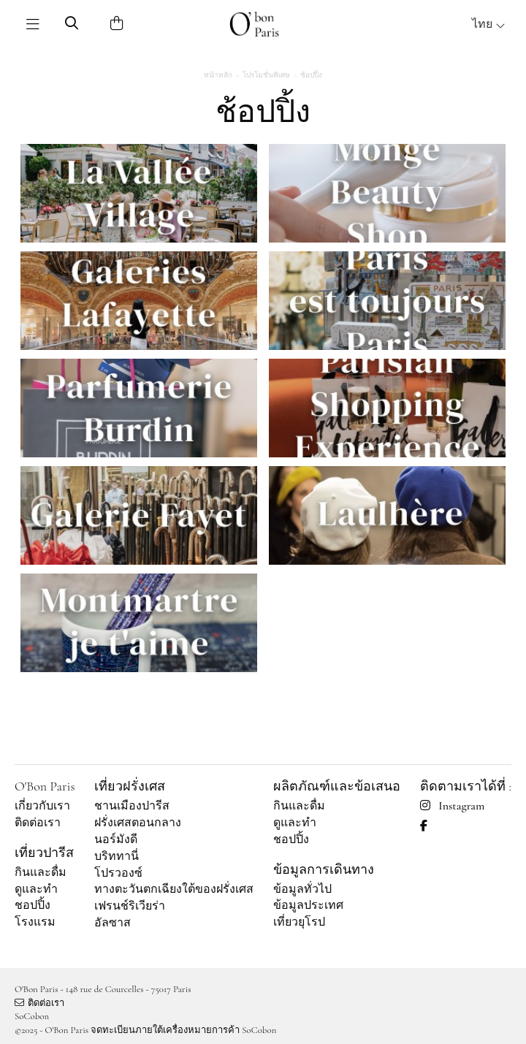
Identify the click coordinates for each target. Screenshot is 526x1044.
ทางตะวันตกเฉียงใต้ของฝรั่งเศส (174, 889)
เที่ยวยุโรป (299, 922)
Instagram (452, 806)
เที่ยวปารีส (44, 853)
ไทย (489, 24)
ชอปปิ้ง (32, 905)
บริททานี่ (116, 856)
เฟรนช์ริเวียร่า (129, 906)
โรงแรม (35, 922)
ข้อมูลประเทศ (308, 905)
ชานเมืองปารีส (131, 806)
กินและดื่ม (40, 872)
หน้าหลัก (218, 75)
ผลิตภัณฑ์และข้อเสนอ (336, 786)
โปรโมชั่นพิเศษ (266, 75)
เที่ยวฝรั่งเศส (129, 786)
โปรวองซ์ (118, 873)
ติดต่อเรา (38, 822)
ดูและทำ (36, 889)
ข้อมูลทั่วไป (302, 889)
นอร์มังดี (115, 839)
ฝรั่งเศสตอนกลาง (137, 822)
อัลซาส (112, 922)
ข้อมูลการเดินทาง (323, 869)
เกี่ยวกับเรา (42, 806)
